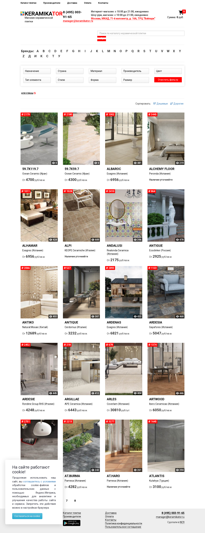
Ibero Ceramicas (158, 403)
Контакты (103, 3)
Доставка (72, 3)
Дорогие (177, 103)
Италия (90, 250)
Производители (51, 3)
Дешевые (160, 103)
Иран (43, 173)
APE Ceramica (73, 403)
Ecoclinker (154, 250)
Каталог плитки (28, 3)
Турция (164, 480)
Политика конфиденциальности (123, 523)
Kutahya (153, 480)
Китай (43, 327)
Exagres (111, 173)
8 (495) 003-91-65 (173, 513)
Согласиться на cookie (27, 516)
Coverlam (112, 403)
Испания (122, 173)
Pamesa (69, 480)
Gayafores (155, 327)
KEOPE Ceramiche (75, 250)
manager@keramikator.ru (78, 21)
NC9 (182, 522)
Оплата (87, 3)
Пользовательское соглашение (123, 526)
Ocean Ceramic (30, 173)
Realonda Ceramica (117, 250)
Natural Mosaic (30, 327)
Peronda (154, 173)
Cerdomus (70, 327)
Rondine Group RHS (33, 403)
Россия (166, 250)
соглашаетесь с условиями (39, 481)
